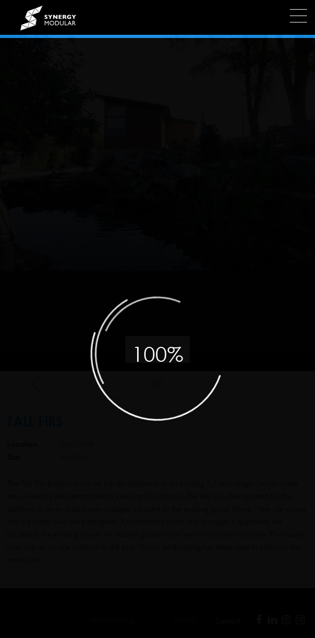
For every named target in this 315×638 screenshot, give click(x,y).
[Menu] (298, 15)
